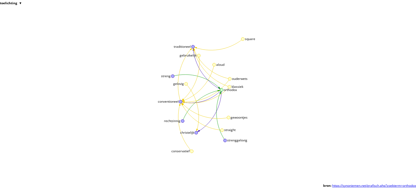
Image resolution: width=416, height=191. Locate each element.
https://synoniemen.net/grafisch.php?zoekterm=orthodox (374, 185)
